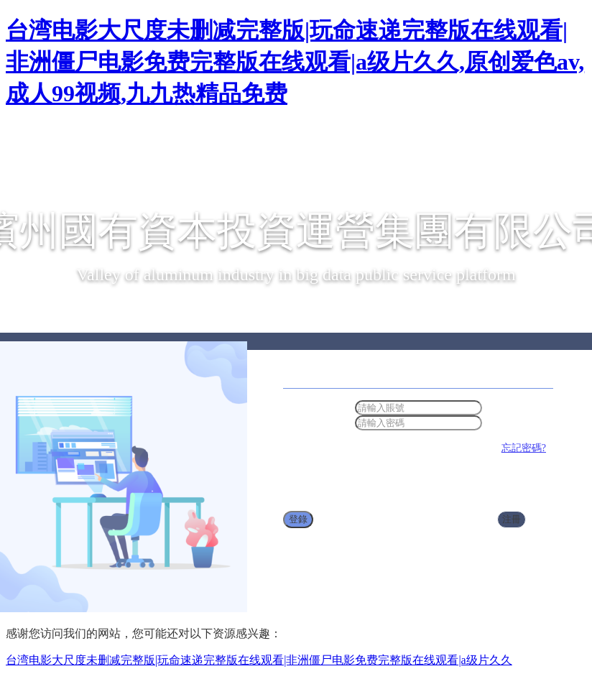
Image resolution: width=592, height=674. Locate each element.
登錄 (298, 519)
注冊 (511, 519)
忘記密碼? (523, 448)
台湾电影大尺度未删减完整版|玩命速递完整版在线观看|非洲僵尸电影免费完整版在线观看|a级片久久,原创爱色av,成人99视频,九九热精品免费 (295, 61)
